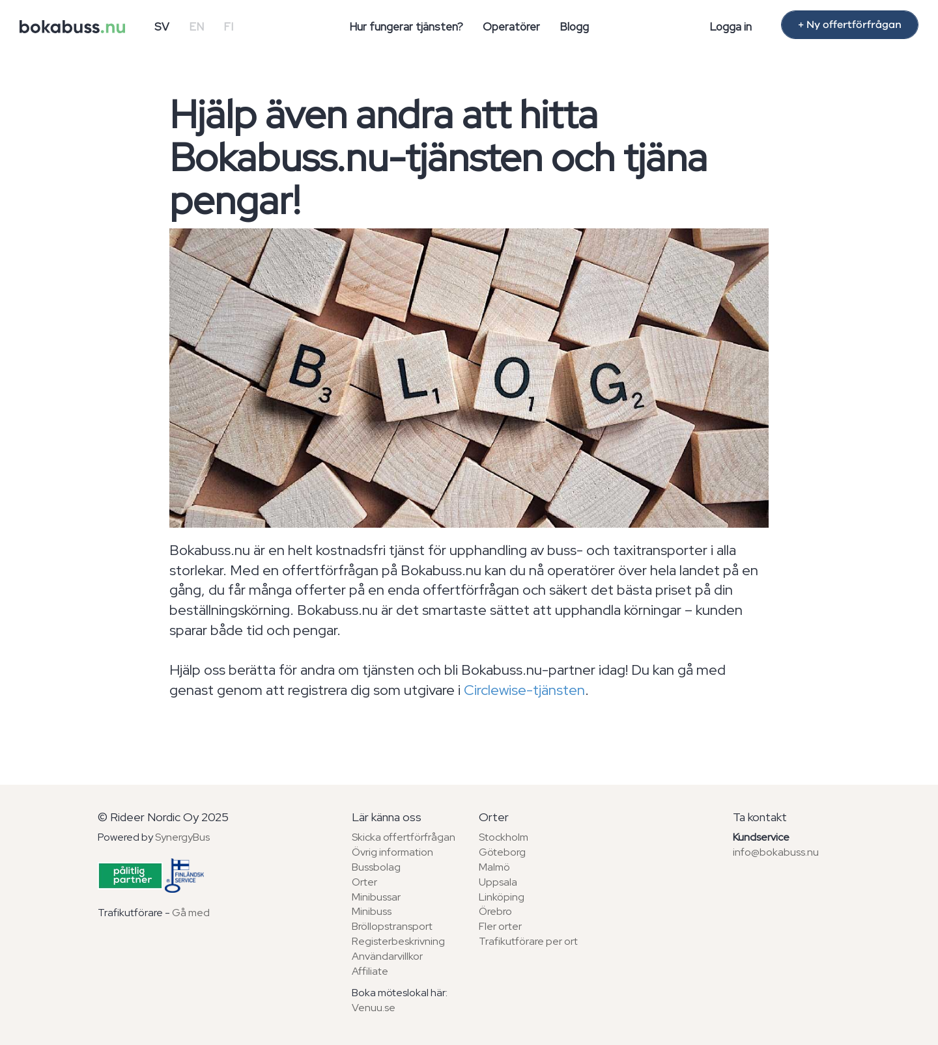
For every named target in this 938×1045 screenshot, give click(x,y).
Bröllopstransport (392, 926)
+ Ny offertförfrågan (850, 25)
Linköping (501, 897)
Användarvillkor (387, 956)
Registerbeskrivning (398, 941)
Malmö (494, 867)
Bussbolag (376, 867)
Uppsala (498, 882)
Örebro (495, 911)
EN (196, 27)
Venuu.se (373, 1007)
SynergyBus (182, 837)
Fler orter (500, 926)
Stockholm (503, 837)
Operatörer (511, 27)
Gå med (191, 912)
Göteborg (502, 852)
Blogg (574, 27)
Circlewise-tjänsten (524, 690)
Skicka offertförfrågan (403, 837)
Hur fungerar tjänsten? (406, 27)
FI (228, 27)
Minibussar (376, 897)
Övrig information (392, 852)
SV (161, 27)
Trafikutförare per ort (528, 941)
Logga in (730, 27)
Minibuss (371, 911)
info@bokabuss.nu (776, 852)
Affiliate (370, 971)
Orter (364, 882)
